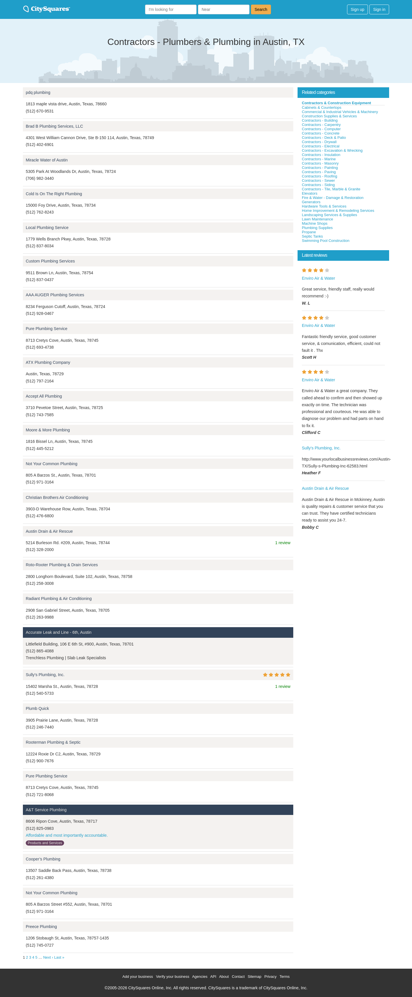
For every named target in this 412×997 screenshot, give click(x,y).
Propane (309, 232)
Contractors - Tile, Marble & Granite (331, 189)
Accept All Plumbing (44, 396)
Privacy (270, 976)
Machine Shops (315, 223)
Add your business (137, 976)
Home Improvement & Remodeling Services (338, 210)
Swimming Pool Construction (325, 240)
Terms (285, 976)
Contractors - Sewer (318, 180)
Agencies (199, 976)
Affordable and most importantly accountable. (67, 835)
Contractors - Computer (321, 129)
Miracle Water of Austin (47, 160)
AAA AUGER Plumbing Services (55, 295)
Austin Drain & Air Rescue (49, 531)
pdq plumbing (38, 92)
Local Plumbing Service (47, 227)
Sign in (379, 9)
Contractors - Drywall (319, 142)
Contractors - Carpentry (321, 125)
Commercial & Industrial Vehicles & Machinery (340, 112)
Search (261, 9)
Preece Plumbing (41, 926)
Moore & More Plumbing (48, 430)
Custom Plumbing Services (50, 261)
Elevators (309, 193)
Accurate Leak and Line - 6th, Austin (59, 632)
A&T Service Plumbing (46, 810)
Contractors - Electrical (320, 146)
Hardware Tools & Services (324, 206)
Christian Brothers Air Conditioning (57, 497)
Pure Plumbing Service (46, 328)
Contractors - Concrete (321, 133)
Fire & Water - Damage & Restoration (333, 198)
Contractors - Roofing (319, 176)
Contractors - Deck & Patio (324, 137)
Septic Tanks (312, 236)
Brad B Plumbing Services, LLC (54, 126)
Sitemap (255, 976)
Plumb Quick (37, 708)
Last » (59, 957)
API (213, 976)
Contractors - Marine (319, 159)
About (224, 976)
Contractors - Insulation (321, 155)
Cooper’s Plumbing (43, 859)
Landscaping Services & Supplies (329, 215)
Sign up (357, 9)
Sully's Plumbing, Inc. (45, 674)
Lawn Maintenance (317, 219)
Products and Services (45, 843)
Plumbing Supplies (317, 228)
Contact (238, 976)
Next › (48, 957)
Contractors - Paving (319, 172)
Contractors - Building (320, 120)
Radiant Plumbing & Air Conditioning (59, 598)
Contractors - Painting (320, 167)
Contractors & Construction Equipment (336, 103)
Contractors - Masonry (320, 163)
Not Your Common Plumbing (51, 463)
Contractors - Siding (318, 185)
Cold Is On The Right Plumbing (54, 193)
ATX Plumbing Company (48, 362)
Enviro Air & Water (318, 278)
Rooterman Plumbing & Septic (53, 742)
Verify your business (172, 976)
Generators (311, 202)
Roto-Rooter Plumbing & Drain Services (62, 564)
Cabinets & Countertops (321, 107)
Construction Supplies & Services (329, 116)
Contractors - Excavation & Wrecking (332, 150)
